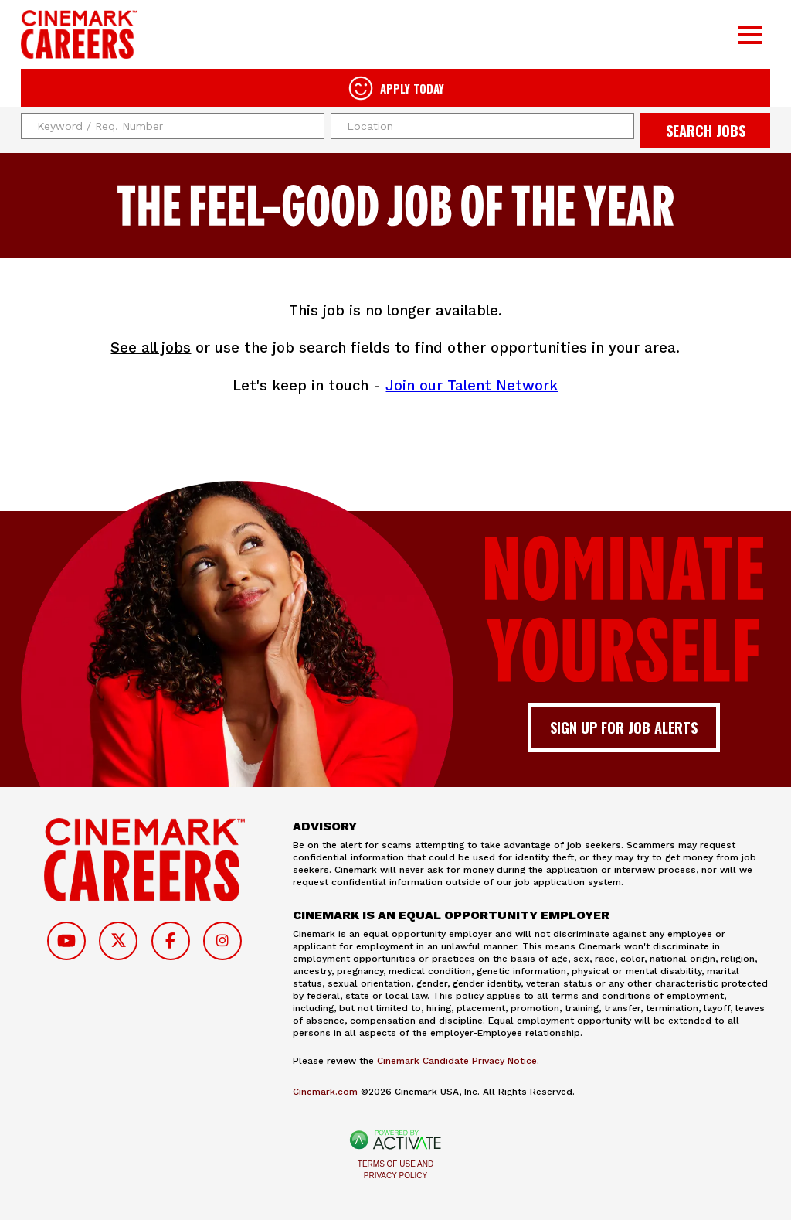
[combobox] (482, 126)
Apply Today (412, 88)
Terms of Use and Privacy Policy (395, 1170)
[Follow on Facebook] (170, 941)
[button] (620, 126)
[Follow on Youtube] (66, 941)
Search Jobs (705, 130)
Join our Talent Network (471, 385)
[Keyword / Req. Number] (172, 126)
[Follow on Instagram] (222, 941)
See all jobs (150, 347)
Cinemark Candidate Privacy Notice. (458, 1060)
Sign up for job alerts (624, 727)
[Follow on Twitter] (118, 941)
